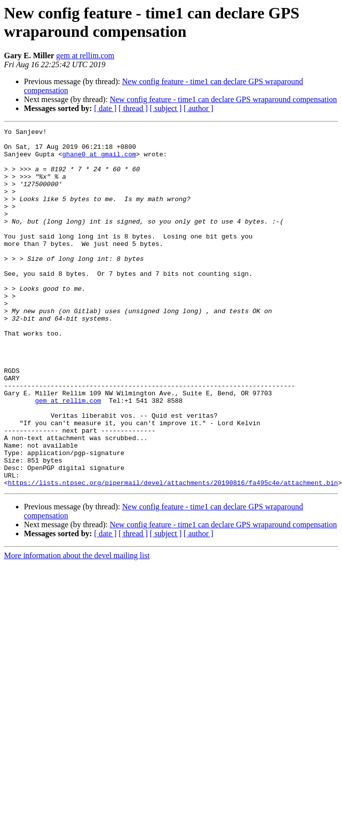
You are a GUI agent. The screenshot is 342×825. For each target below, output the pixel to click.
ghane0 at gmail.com (99, 159)
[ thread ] (133, 108)
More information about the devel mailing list (76, 627)
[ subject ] (166, 108)
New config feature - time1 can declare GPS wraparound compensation (223, 99)
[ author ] (199, 108)
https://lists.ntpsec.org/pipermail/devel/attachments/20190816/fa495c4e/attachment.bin (173, 554)
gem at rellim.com (85, 55)
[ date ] (105, 108)
